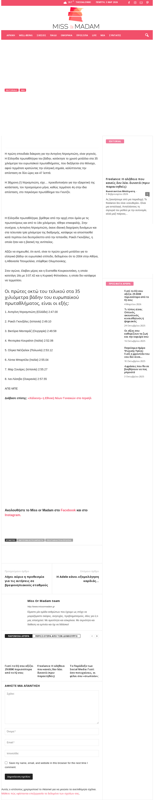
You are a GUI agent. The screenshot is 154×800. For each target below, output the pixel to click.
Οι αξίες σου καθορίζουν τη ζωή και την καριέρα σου (136, 333)
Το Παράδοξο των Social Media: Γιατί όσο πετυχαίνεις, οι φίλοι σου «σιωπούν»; (84, 671)
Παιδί (53, 35)
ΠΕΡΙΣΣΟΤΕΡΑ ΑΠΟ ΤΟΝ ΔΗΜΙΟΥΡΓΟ (56, 635)
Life (94, 35)
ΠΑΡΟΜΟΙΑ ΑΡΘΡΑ (18, 635)
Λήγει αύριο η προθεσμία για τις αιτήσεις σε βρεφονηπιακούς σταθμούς (26, 581)
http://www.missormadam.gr (41, 606)
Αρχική (11, 35)
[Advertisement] (77, 50)
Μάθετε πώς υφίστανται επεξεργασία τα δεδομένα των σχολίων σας (40, 793)
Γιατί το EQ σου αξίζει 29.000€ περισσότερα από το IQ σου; (19, 669)
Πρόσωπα (82, 35)
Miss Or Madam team (22, 115)
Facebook (68, 510)
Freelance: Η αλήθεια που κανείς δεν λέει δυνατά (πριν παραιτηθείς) (51, 671)
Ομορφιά (66, 35)
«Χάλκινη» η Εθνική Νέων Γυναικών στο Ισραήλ (59, 398)
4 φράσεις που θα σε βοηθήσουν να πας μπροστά (136, 369)
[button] (146, 35)
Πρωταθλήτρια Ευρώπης (59, 540)
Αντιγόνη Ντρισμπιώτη (31, 540)
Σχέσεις (41, 35)
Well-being (26, 35)
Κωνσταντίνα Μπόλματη (120, 191)
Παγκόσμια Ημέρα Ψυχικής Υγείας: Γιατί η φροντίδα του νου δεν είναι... (137, 352)
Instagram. (13, 515)
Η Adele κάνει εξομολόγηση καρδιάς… (78, 579)
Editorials (11, 90)
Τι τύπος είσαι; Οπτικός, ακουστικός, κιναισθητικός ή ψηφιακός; (134, 315)
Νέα (102, 35)
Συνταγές (115, 35)
